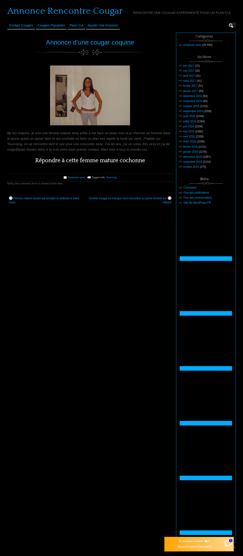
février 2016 (190, 146)
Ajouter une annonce (103, 25)
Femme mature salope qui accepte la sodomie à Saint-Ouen (44, 200)
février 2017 (190, 85)
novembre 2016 (192, 101)
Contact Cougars (21, 25)
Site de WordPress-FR (197, 202)
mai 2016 (188, 131)
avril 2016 (189, 136)
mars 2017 (189, 80)
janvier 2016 (190, 151)
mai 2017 (188, 70)
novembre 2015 (192, 161)
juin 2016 (188, 126)
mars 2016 (189, 141)
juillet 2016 (189, 121)
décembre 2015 (192, 156)
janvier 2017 (190, 91)
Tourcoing (111, 177)
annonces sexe (76, 177)
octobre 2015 (191, 166)
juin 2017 (188, 65)
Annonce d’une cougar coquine (90, 42)
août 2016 (189, 116)
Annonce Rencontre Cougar (65, 11)
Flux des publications (196, 192)
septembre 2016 (193, 111)
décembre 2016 (192, 96)
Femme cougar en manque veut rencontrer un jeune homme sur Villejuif (130, 200)
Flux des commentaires (198, 197)
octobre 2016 (191, 106)
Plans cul (76, 25)
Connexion (190, 187)
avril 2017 (189, 75)
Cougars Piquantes (51, 25)
